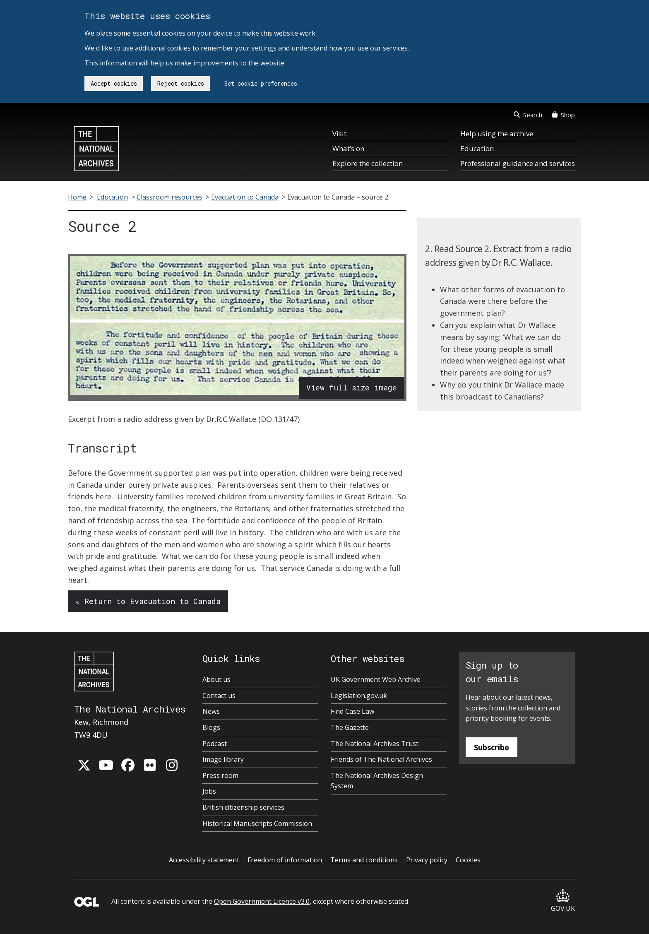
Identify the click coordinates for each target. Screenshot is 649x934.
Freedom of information (285, 859)
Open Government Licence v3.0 (262, 901)
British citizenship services (243, 807)
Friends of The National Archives (381, 759)
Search (528, 115)
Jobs (209, 791)
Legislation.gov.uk (359, 695)
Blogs (211, 727)
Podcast (214, 743)
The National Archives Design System (377, 781)
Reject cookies (180, 83)
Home (77, 197)
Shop (563, 115)
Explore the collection (367, 163)
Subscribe (491, 747)
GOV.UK (563, 901)
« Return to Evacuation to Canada (148, 601)
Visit (339, 133)
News (211, 711)
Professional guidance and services (517, 163)
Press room (220, 775)
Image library (223, 759)
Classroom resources (169, 197)
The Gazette (350, 727)
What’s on (348, 148)
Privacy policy (426, 859)
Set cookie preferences (260, 83)
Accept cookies (114, 83)
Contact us (219, 695)
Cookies (468, 859)
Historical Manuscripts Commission (257, 823)
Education (477, 148)
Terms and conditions (364, 859)
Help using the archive (496, 133)
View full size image (351, 387)
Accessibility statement (204, 859)
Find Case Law (352, 711)
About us (216, 679)
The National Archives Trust (374, 743)
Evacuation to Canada (245, 197)
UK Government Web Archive (376, 679)
